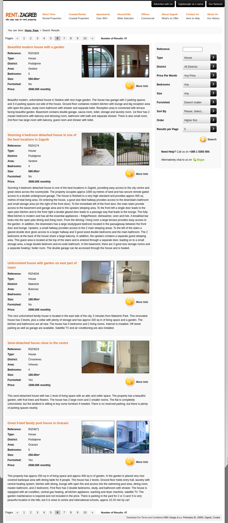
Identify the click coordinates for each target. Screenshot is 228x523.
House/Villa (125, 16)
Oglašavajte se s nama (190, 4)
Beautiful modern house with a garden (36, 47)
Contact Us (193, 16)
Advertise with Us (163, 4)
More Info (142, 86)
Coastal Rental (79, 16)
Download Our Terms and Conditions (145, 517)
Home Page (32, 30)
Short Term (52, 16)
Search (212, 139)
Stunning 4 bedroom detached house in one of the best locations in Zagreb (42, 137)
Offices (147, 16)
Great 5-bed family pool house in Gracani (38, 423)
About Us (213, 16)
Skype (200, 159)
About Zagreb (170, 16)
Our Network (215, 4)
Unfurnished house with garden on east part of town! (42, 265)
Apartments (103, 16)
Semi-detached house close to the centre (38, 343)
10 (84, 38)
